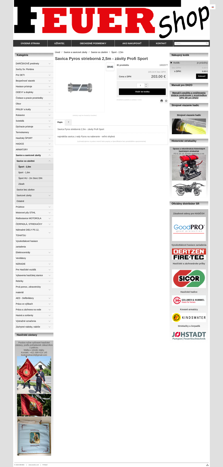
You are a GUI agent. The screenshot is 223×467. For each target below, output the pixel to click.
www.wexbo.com (34, 465)
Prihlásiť (45, 465)
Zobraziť (202, 76)
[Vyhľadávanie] (191, 43)
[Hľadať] (207, 43)
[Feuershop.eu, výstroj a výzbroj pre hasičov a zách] (111, 20)
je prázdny (202, 63)
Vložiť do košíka (142, 92)
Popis (60, 122)
